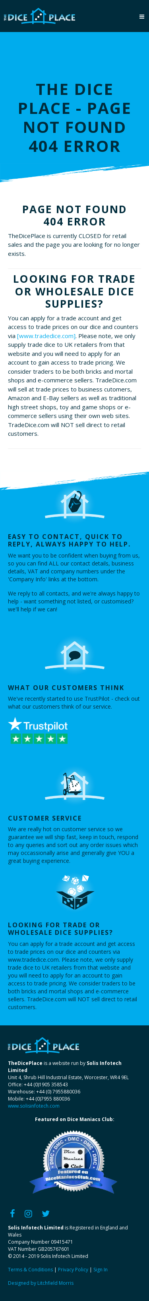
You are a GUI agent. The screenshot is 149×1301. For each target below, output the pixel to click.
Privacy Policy (73, 1269)
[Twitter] (46, 1213)
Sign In (100, 1269)
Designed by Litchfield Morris (41, 1283)
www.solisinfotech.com (34, 1105)
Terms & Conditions (30, 1269)
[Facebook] (12, 1213)
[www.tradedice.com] (46, 336)
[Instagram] (28, 1213)
